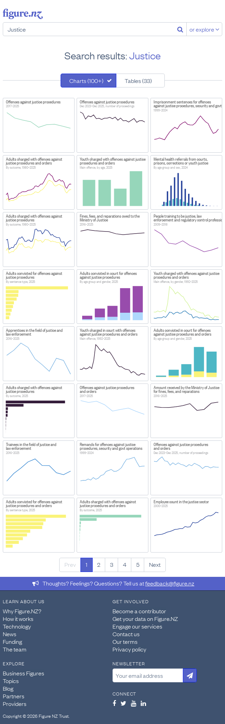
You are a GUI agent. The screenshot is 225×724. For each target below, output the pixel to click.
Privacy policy (129, 649)
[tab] (88, 80)
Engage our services (137, 626)
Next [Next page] (155, 564)
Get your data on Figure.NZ (145, 618)
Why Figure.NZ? (22, 611)
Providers (14, 703)
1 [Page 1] (86, 564)
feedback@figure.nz (169, 583)
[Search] (180, 29)
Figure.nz (23, 14)
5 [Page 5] (137, 564)
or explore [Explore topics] (204, 29)
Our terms (125, 641)
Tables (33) (138, 80)
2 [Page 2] (98, 564)
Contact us (126, 634)
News (9, 634)
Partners (13, 696)
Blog (8, 688)
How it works (18, 618)
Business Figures (23, 673)
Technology (17, 626)
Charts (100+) (86, 80)
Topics (11, 680)
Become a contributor (139, 611)
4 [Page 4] (124, 564)
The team (14, 649)
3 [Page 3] (111, 564)
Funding (12, 641)
